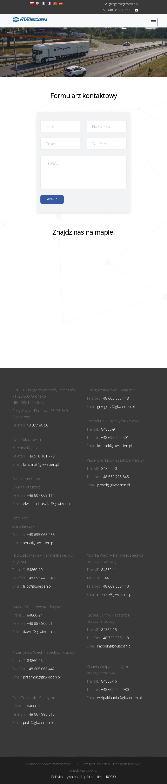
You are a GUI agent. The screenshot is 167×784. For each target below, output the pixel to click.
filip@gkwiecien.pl (37, 586)
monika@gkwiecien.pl (114, 594)
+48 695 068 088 (41, 534)
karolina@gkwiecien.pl (41, 464)
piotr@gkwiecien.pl (38, 722)
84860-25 (35, 660)
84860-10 (35, 569)
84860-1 (34, 705)
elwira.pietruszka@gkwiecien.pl (48, 503)
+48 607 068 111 (41, 495)
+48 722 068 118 (115, 637)
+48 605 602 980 (115, 689)
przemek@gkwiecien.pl (42, 677)
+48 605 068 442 (41, 668)
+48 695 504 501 (115, 437)
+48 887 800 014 (41, 623)
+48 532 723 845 (115, 476)
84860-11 (109, 569)
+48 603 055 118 (116, 10)
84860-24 (35, 615)
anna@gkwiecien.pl (38, 542)
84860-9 (108, 429)
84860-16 (109, 681)
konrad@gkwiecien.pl (114, 445)
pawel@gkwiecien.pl (113, 484)
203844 (102, 577)
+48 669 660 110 (115, 586)
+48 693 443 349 (41, 577)
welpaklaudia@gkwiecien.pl (119, 697)
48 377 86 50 (37, 425)
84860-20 (109, 468)
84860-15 (109, 629)
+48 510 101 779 (41, 456)
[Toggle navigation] (153, 22)
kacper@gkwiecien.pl (114, 646)
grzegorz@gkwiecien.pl (120, 4)
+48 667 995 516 (41, 714)
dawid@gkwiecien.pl (39, 631)
